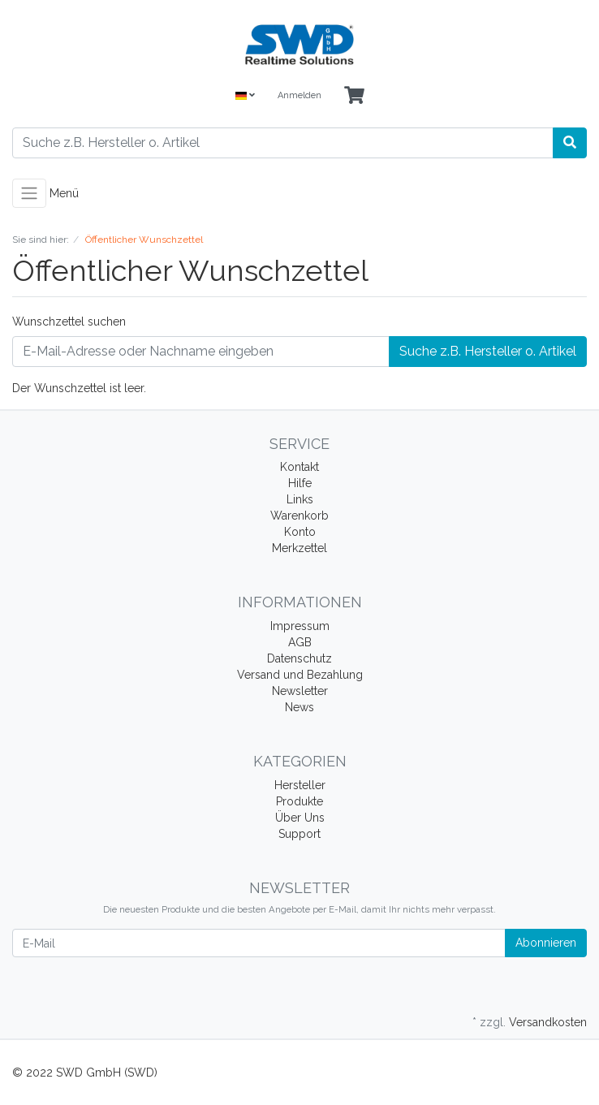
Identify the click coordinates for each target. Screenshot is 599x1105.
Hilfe (300, 483)
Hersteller (299, 785)
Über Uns (300, 817)
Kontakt (299, 466)
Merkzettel (299, 548)
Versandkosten (548, 1022)
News (299, 707)
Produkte (299, 801)
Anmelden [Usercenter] (299, 95)
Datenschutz (299, 658)
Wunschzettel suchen (69, 321)
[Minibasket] (354, 96)
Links (300, 499)
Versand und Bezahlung (300, 674)
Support (299, 833)
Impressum (300, 625)
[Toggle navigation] (29, 193)
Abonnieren (545, 942)
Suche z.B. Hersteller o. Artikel (487, 351)
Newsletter (300, 690)
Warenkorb (299, 515)
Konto (300, 531)
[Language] (245, 96)
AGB (300, 642)
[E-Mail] (259, 943)
